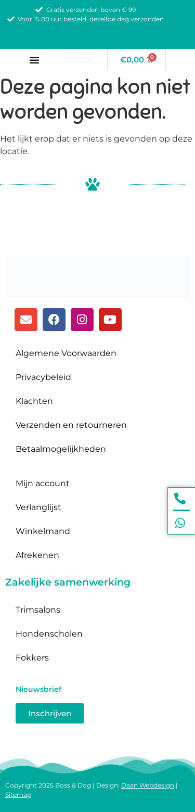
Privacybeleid (43, 377)
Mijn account (43, 483)
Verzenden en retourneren (71, 425)
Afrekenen (37, 555)
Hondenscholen (49, 634)
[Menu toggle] (34, 60)
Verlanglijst (38, 507)
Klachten (34, 401)
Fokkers (32, 658)
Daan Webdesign (147, 785)
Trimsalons (38, 610)
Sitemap (18, 794)
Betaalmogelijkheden (61, 449)
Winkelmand (43, 531)
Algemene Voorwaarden (66, 353)
